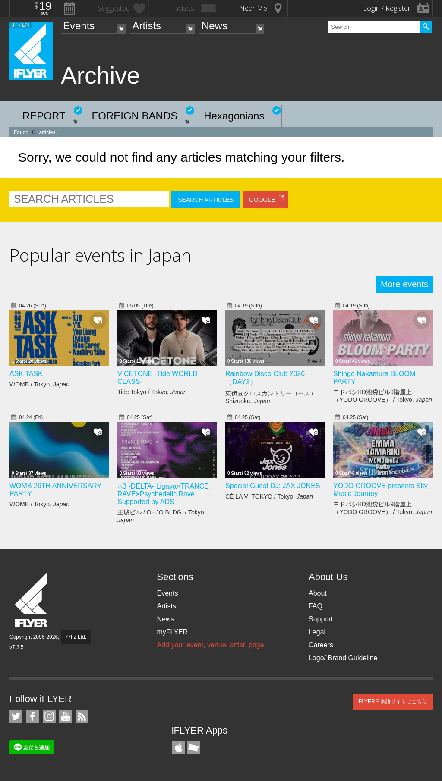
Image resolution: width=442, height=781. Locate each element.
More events (404, 284)
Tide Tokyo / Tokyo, (152, 392)
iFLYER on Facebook (32, 716)
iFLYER (31, 600)
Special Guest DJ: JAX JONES (272, 485)
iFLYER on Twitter (15, 716)
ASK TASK (26, 373)
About (318, 593)
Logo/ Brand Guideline (343, 658)
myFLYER (172, 632)
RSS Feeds (82, 716)
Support (321, 619)
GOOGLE (262, 199)
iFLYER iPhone (178, 747)
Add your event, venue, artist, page (210, 645)
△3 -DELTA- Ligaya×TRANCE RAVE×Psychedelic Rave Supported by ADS (163, 494)
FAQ (315, 606)
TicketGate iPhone (193, 747)
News (214, 25)
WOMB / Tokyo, (39, 384)
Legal (317, 632)
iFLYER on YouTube (65, 716)
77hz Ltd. (75, 637)
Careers (321, 645)
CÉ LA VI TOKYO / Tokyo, (269, 496)
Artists (146, 25)
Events (79, 25)
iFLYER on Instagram (49, 716)
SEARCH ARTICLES (206, 199)
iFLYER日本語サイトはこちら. (392, 702)
